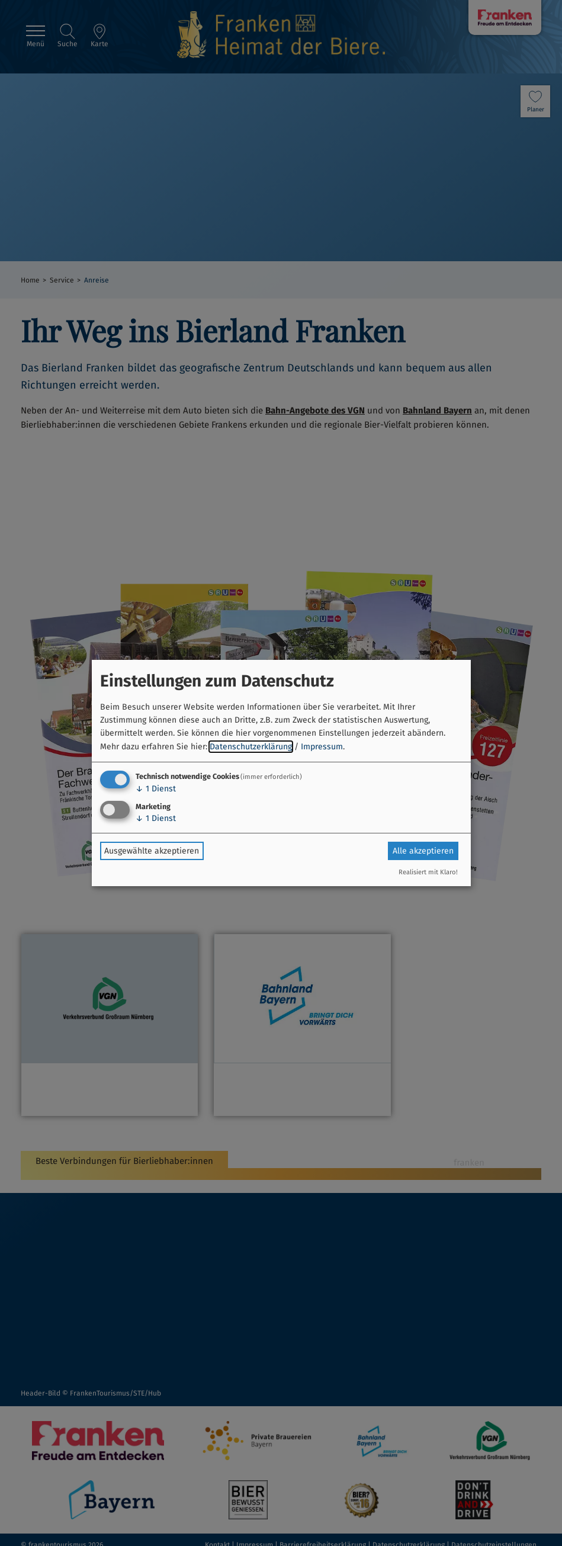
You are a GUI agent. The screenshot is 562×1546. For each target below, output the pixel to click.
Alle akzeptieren (423, 851)
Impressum (322, 747)
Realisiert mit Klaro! (428, 872)
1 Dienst (156, 789)
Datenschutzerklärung (251, 747)
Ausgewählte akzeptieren (151, 851)
